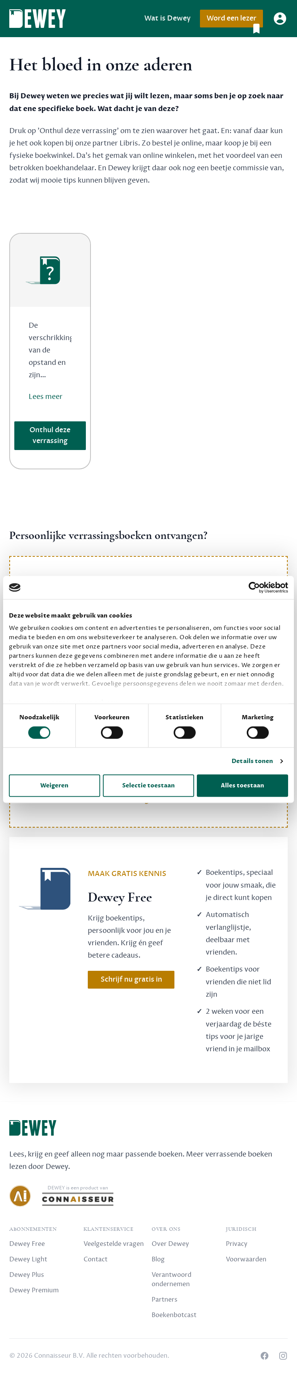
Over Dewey (170, 1244)
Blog (158, 1259)
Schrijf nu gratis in (131, 979)
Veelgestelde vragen (114, 1244)
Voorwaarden (246, 1259)
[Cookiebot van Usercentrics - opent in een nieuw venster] (254, 587)
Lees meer (46, 396)
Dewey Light (28, 1259)
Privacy (237, 1244)
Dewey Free (27, 1244)
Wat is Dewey (167, 18)
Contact (96, 1259)
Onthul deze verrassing (49, 435)
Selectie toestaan (148, 786)
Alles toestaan (242, 786)
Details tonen (252, 761)
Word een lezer (235, 20)
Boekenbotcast (174, 1315)
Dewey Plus (26, 1275)
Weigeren (54, 786)
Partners (165, 1300)
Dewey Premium (34, 1290)
